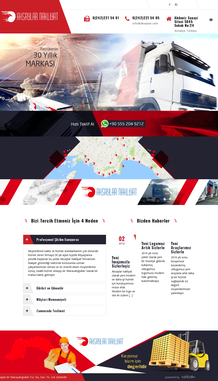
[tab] (64, 239)
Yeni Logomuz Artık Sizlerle (153, 245)
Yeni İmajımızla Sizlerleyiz (121, 262)
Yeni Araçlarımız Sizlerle (181, 248)
